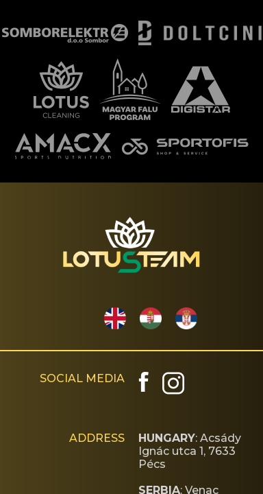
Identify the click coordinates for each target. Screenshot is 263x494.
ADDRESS (97, 438)
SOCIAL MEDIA (82, 378)
